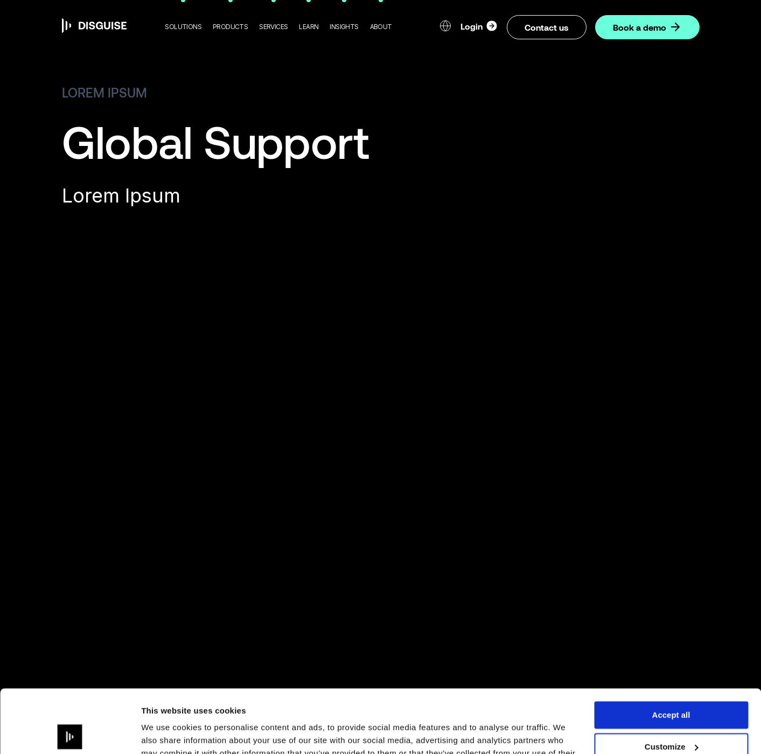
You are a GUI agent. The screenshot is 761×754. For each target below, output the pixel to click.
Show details (166, 732)
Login (479, 25)
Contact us (547, 27)
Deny (671, 715)
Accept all (671, 652)
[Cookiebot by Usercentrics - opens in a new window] (70, 733)
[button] (183, 27)
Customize (672, 683)
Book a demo (647, 26)
